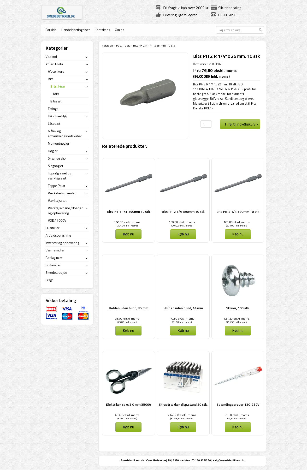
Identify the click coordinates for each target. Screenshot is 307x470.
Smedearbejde (56, 272)
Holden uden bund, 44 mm (183, 307)
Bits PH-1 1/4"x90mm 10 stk (128, 211)
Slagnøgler (55, 165)
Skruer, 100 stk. (238, 307)
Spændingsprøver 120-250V (238, 404)
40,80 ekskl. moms (182, 318)
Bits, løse (57, 86)
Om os (119, 29)
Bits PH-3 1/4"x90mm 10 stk (238, 211)
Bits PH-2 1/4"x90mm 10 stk (183, 211)
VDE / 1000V (57, 220)
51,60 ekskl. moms (236, 415)
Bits (50, 78)
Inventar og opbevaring (62, 242)
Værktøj (51, 56)
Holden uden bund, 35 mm (128, 307)
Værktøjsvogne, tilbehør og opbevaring (65, 210)
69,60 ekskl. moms (127, 415)
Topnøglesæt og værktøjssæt (59, 176)
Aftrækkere (56, 71)
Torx (56, 93)
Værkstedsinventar (62, 193)
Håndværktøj (57, 116)
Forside (51, 29)
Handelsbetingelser (75, 29)
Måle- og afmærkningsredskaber (65, 133)
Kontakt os (102, 29)
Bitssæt (55, 101)
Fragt (49, 279)
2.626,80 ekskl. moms (182, 415)
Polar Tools (123, 45)
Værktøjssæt (57, 200)
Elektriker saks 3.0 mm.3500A (128, 404)
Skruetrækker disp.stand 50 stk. (183, 404)
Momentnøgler (58, 143)
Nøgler (53, 150)
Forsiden (107, 45)
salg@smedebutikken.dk (228, 460)
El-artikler (52, 227)
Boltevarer (53, 265)
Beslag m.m (54, 257)
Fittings (53, 108)
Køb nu (128, 234)
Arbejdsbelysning (58, 235)
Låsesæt (54, 123)
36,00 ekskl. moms (127, 318)
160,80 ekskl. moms (127, 222)
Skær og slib (57, 158)
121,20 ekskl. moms (236, 318)
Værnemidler (55, 250)
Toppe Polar (56, 185)
